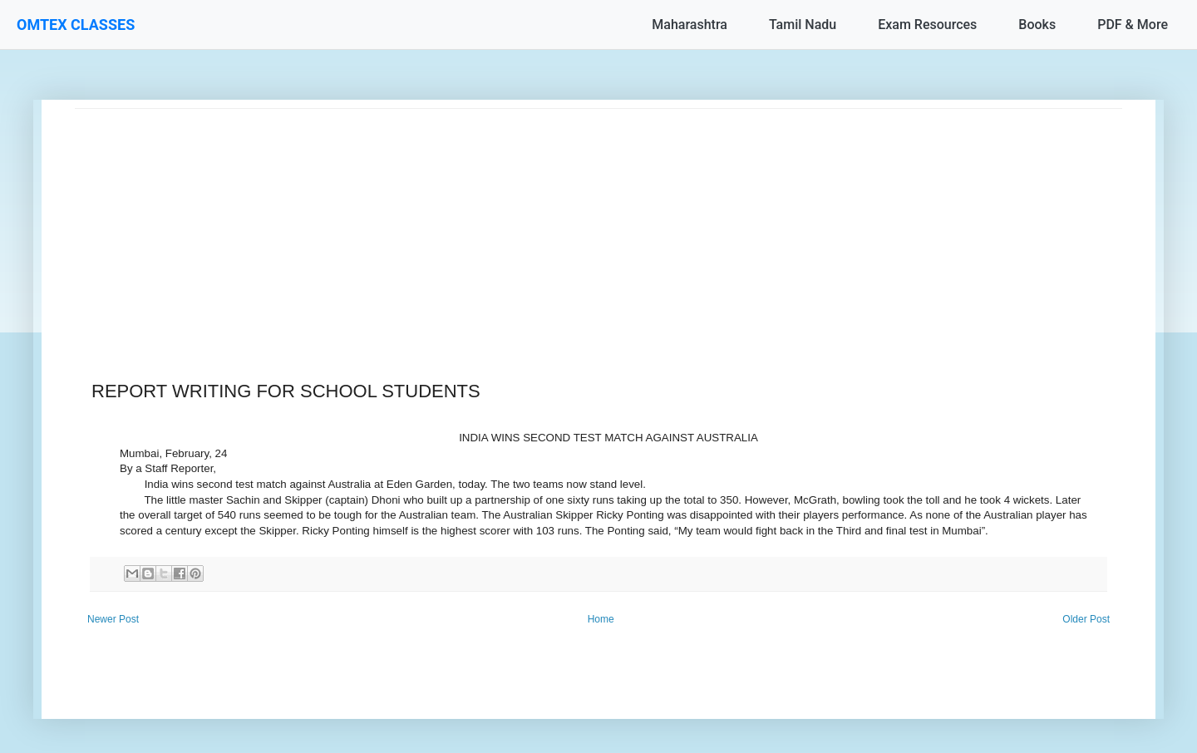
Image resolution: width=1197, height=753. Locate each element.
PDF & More (1132, 24)
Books (1037, 24)
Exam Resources (927, 24)
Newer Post (113, 619)
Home (601, 619)
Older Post (1086, 619)
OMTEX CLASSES (76, 24)
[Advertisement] (573, 225)
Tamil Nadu (802, 24)
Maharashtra (689, 24)
